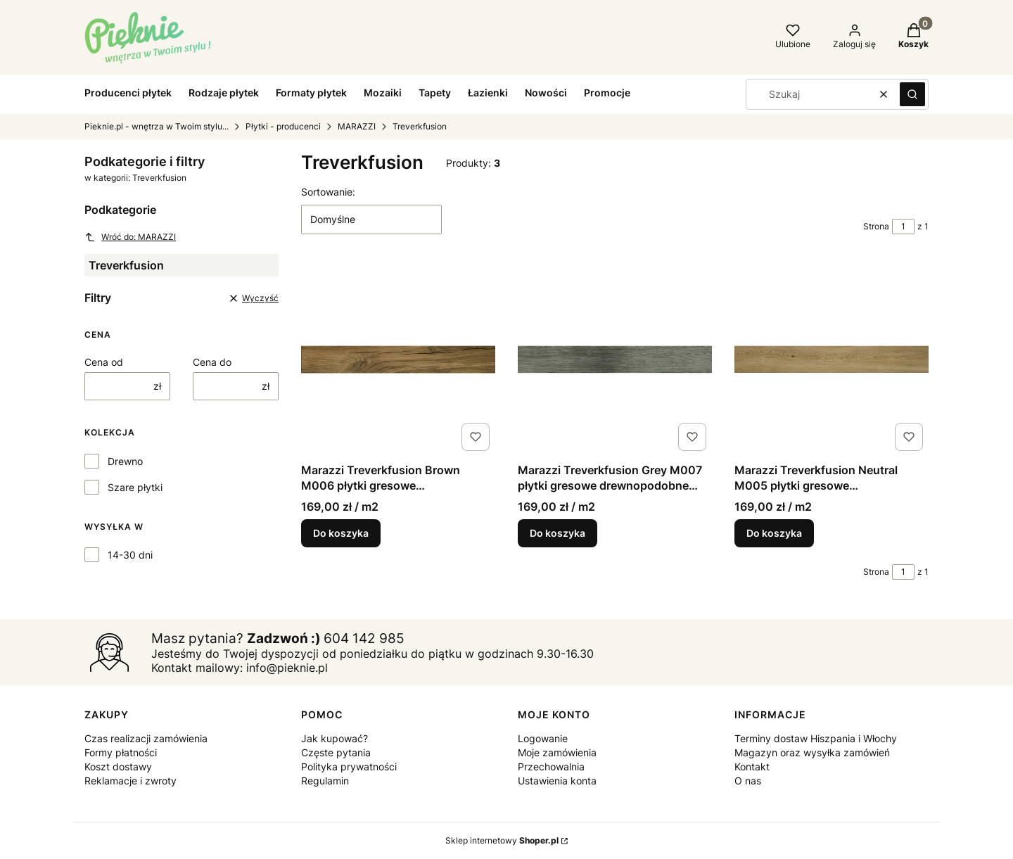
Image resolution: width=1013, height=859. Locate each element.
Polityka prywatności (349, 766)
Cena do (212, 362)
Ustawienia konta (557, 781)
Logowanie (543, 738)
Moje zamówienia (557, 752)
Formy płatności (120, 752)
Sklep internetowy (502, 840)
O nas (747, 781)
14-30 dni (130, 555)
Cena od (103, 362)
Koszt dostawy (118, 766)
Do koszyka (341, 533)
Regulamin (325, 781)
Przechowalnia (551, 766)
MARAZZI (357, 126)
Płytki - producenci (283, 126)
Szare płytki (135, 487)
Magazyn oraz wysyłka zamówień (812, 752)
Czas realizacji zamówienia (146, 738)
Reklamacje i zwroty (130, 781)
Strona (876, 226)
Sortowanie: (328, 192)
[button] (912, 94)
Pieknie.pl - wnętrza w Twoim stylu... (156, 126)
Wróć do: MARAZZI (130, 237)
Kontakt (752, 766)
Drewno (125, 461)
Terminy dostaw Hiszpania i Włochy (815, 738)
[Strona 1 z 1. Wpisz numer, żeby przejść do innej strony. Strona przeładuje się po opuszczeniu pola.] (903, 226)
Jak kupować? (334, 738)
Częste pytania (336, 752)
